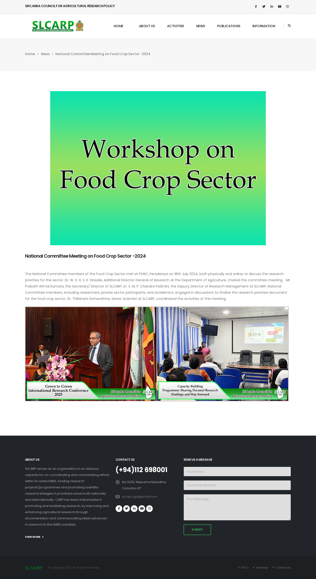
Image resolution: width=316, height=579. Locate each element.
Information (263, 26)
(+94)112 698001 (143, 470)
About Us (147, 26)
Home (118, 26)
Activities (175, 26)
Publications (228, 26)
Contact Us (283, 567)
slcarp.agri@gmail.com (140, 496)
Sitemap (262, 567)
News (200, 26)
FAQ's (245, 567)
